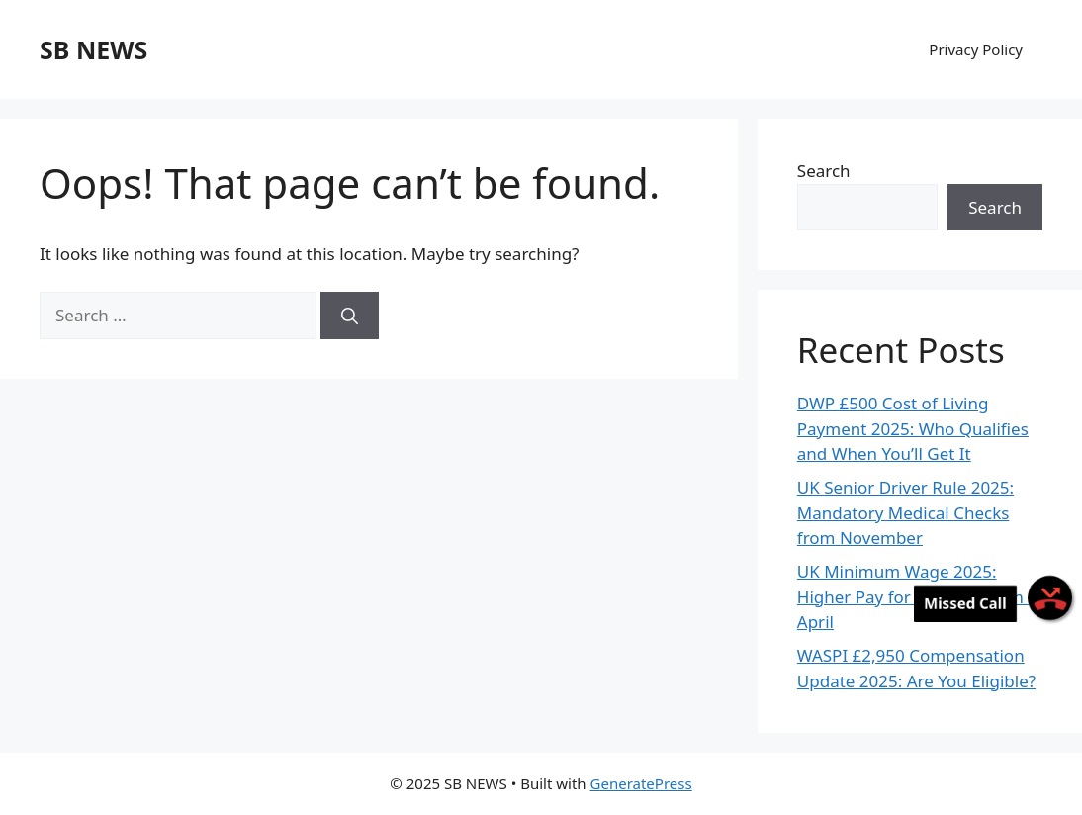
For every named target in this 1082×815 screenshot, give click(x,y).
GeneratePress (641, 783)
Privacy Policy (976, 49)
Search (824, 170)
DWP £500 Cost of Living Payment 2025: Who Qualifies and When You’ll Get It (913, 428)
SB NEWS (93, 49)
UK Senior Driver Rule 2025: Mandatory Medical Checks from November (905, 512)
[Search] (349, 315)
